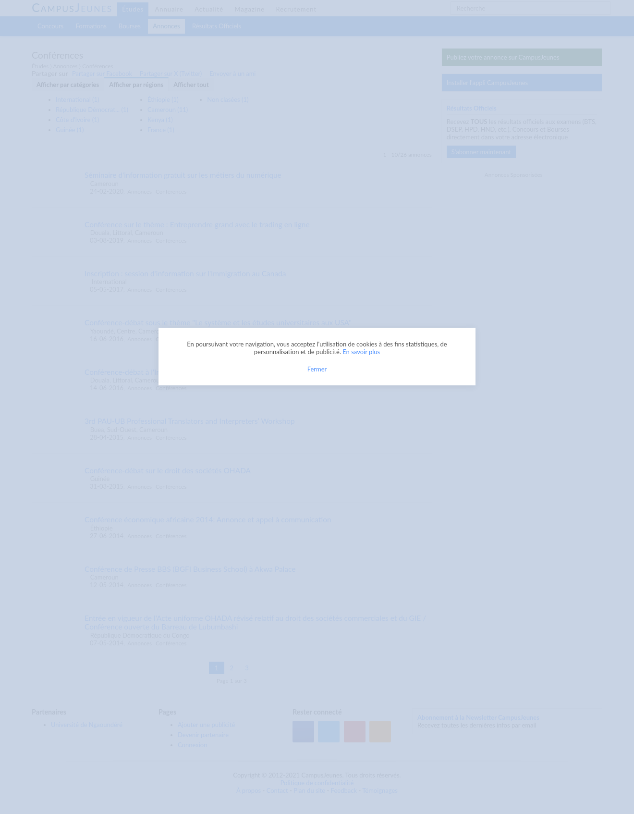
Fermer (317, 369)
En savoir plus (361, 352)
